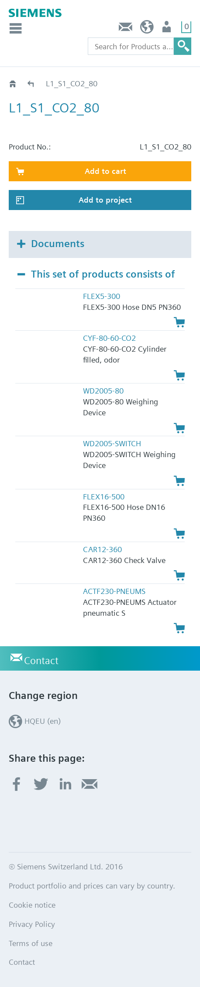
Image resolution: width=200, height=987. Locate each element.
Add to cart (105, 171)
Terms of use (30, 943)
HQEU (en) (42, 721)
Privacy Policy (32, 924)
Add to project (105, 199)
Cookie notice (32, 904)
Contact (41, 661)
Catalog (31, 83)
